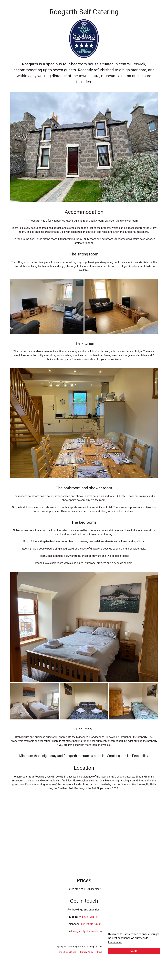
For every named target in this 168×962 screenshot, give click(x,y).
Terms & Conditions (67, 952)
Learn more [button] (115, 942)
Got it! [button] (133, 951)
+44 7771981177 (89, 916)
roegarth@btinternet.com (88, 931)
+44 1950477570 (91, 924)
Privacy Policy (86, 952)
